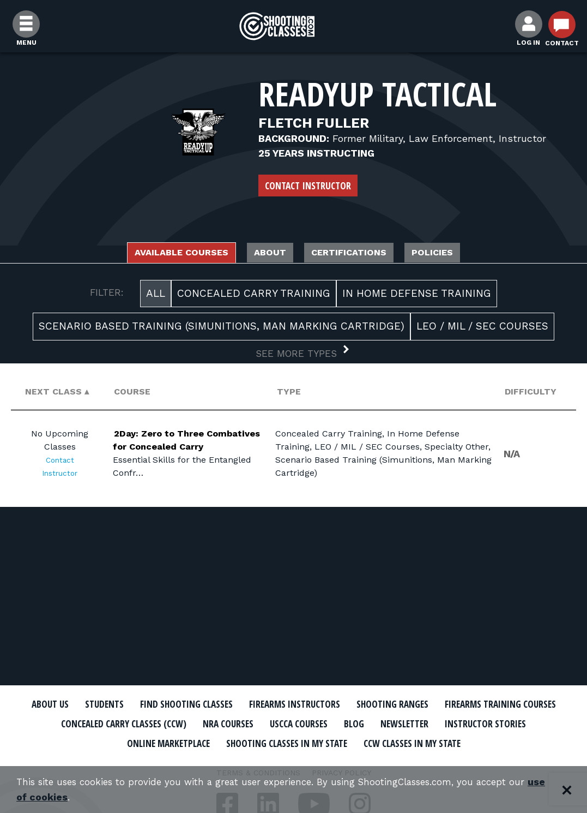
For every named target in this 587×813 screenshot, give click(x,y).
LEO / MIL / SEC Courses (482, 329)
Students (147, 704)
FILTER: (107, 295)
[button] (293, 357)
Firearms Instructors (368, 704)
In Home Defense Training (416, 296)
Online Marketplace (306, 742)
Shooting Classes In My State (445, 742)
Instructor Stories (191, 742)
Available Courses (156, 253)
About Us (85, 704)
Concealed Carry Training (253, 296)
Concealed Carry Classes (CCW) (267, 723)
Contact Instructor (308, 185)
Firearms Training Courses (109, 723)
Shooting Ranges (482, 704)
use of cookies (70, 797)
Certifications (362, 253)
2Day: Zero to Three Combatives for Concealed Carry (173, 442)
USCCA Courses (470, 723)
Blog (533, 723)
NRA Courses (389, 723)
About (265, 253)
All (155, 296)
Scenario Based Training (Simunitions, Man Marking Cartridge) (221, 329)
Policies (464, 253)
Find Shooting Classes (242, 704)
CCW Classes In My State (293, 761)
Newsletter (97, 742)
